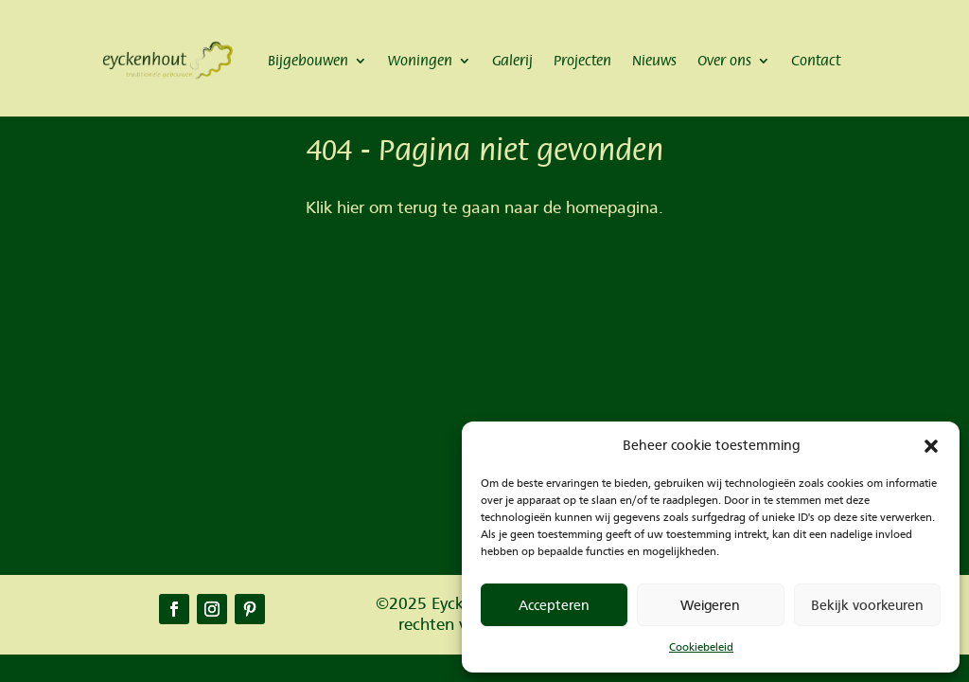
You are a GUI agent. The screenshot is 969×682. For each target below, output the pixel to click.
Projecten (582, 60)
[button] (931, 446)
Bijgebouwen (308, 60)
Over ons (724, 60)
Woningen (420, 60)
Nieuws (654, 60)
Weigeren (710, 605)
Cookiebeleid (701, 647)
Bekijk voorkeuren (867, 605)
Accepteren (554, 605)
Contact (815, 60)
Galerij (512, 60)
